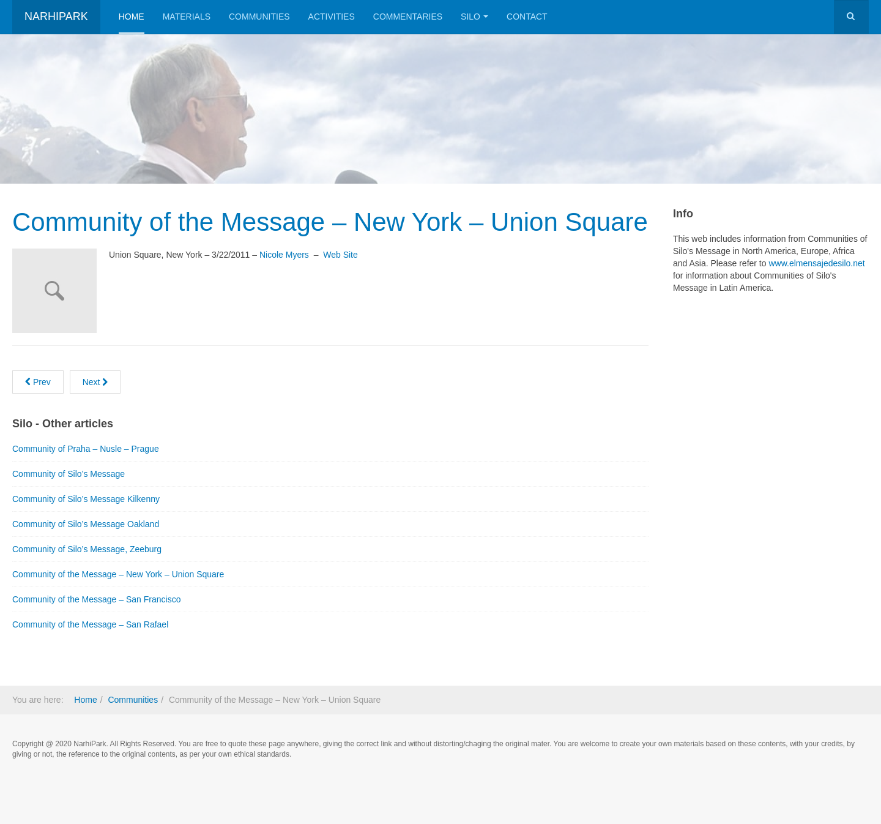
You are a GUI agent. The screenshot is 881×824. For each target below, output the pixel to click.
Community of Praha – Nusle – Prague (85, 449)
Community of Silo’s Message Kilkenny (86, 499)
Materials (186, 16)
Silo (474, 16)
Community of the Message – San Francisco (96, 599)
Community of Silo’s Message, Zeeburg (87, 549)
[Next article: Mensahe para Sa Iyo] (95, 382)
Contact (527, 16)
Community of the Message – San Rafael (90, 624)
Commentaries (407, 16)
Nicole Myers (284, 255)
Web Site (340, 255)
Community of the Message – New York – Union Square (330, 222)
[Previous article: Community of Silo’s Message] (38, 382)
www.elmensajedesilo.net (816, 263)
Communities (259, 16)
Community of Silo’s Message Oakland (85, 524)
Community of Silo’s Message (68, 474)
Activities (331, 16)
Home (131, 16)
